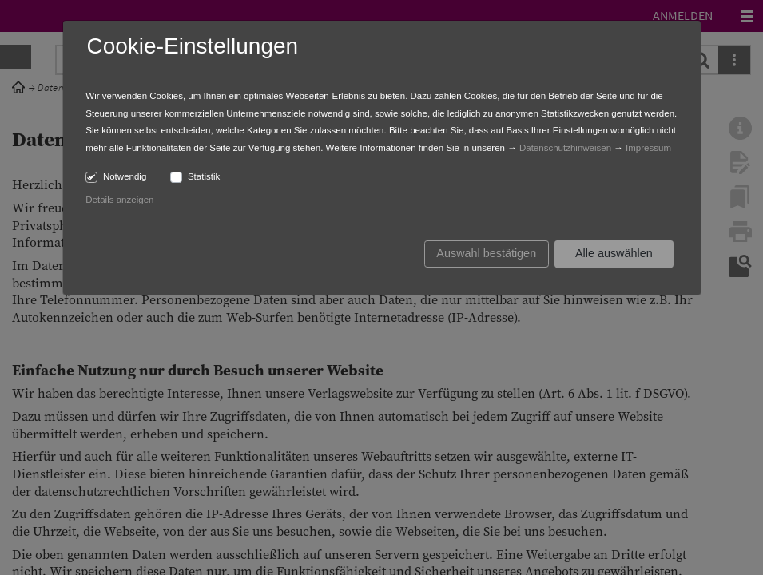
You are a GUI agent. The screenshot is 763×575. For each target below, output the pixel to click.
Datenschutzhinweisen (565, 148)
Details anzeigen (119, 199)
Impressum (648, 148)
